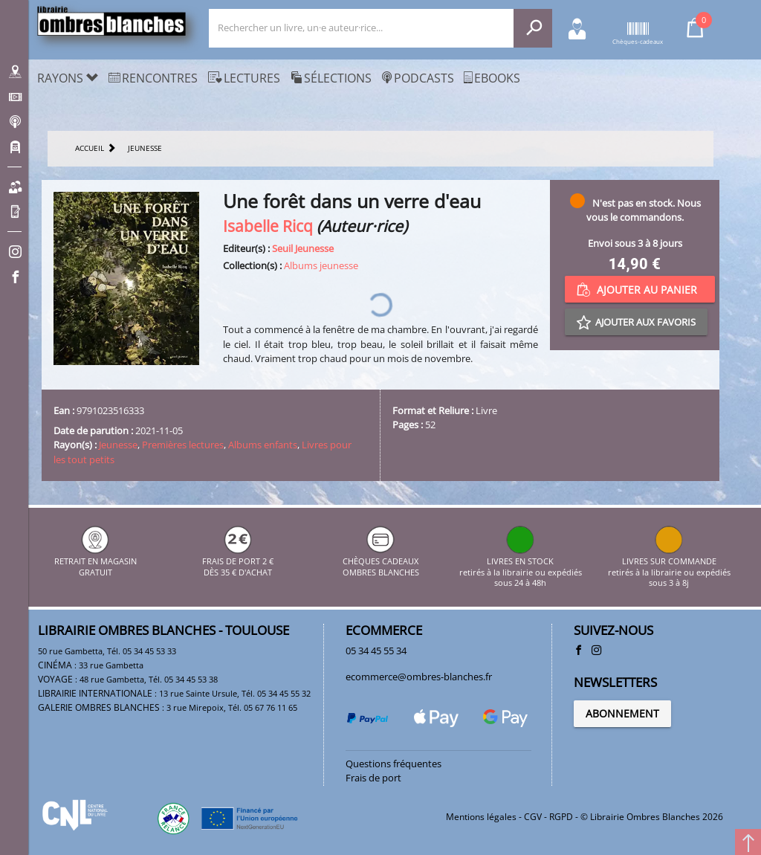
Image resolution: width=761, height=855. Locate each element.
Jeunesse (118, 444)
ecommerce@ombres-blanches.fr (419, 676)
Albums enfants (262, 444)
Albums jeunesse (321, 265)
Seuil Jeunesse (303, 248)
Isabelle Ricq (268, 225)
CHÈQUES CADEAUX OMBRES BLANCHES (381, 562)
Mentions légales (481, 816)
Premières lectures (183, 444)
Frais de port (373, 777)
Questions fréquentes (393, 763)
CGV (533, 816)
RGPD (561, 816)
